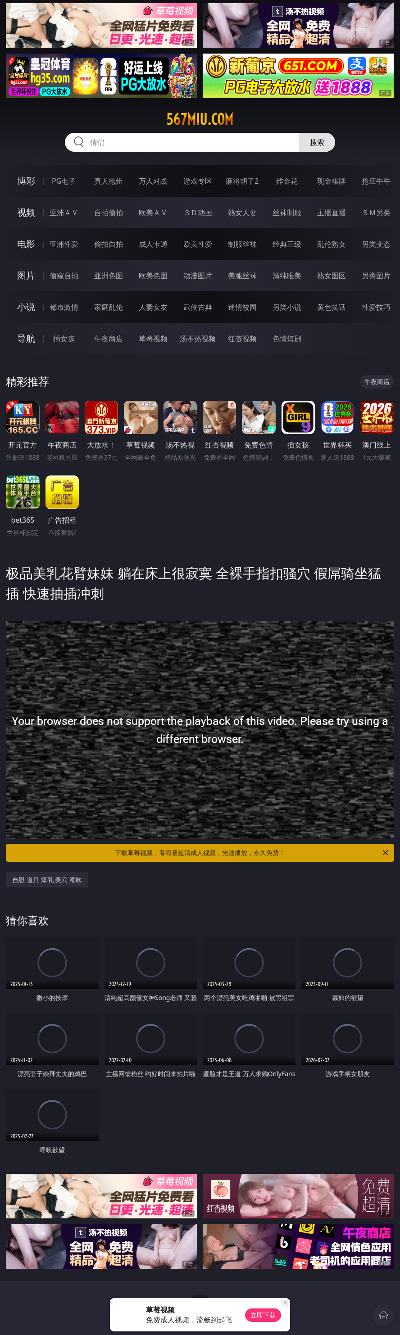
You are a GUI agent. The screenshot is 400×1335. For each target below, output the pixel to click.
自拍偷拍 (108, 212)
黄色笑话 (331, 307)
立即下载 (263, 1315)
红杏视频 (242, 339)
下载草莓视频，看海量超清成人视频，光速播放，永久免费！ (252, 852)
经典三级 (287, 244)
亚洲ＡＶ (64, 212)
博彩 (26, 181)
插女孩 (64, 339)
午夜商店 (108, 339)
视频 (26, 212)
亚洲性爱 (64, 244)
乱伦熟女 (331, 244)
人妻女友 (153, 307)
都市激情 (64, 307)
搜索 (317, 142)
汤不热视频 (198, 339)
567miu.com (199, 119)
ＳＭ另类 (376, 212)
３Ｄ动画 (197, 212)
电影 (26, 244)
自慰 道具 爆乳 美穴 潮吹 (47, 879)
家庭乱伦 (108, 307)
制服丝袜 (242, 244)
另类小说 (287, 307)
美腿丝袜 (242, 276)
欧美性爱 (197, 244)
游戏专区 (197, 181)
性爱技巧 (376, 307)
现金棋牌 (331, 181)
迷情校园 (242, 307)
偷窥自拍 (64, 276)
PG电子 (64, 181)
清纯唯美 (287, 276)
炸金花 (287, 181)
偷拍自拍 (108, 244)
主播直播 (331, 212)
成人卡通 (153, 244)
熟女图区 (331, 276)
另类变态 (376, 244)
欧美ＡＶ (153, 212)
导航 (26, 338)
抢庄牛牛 (376, 181)
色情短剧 (287, 339)
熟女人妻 (242, 212)
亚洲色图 (108, 276)
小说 (26, 307)
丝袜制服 (287, 212)
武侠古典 (197, 307)
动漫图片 (197, 276)
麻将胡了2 (242, 181)
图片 (26, 275)
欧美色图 (153, 276)
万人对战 (153, 181)
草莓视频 (153, 339)
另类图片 (376, 276)
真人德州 (108, 181)
